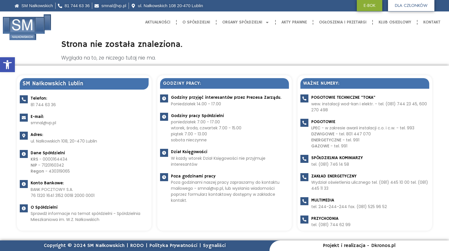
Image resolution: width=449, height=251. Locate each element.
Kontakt (431, 22)
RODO (137, 246)
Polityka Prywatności (173, 246)
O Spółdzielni (196, 22)
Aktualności (157, 22)
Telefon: (39, 98)
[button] (7, 64)
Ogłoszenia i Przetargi (343, 22)
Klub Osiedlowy (395, 22)
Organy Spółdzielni (245, 22)
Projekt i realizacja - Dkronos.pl (359, 246)
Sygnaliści (214, 246)
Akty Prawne (294, 22)
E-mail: (37, 116)
